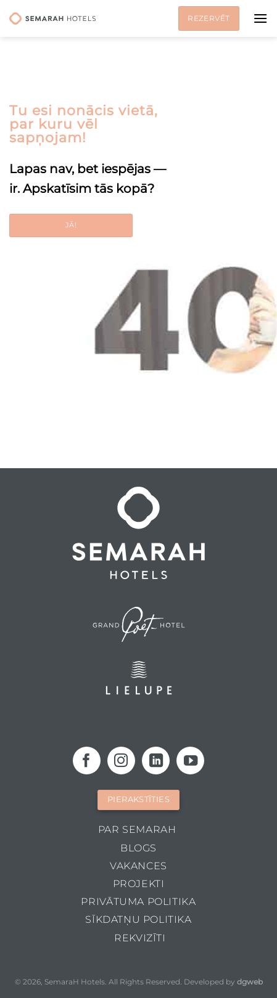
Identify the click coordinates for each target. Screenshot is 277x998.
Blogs (138, 848)
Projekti (139, 884)
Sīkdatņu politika (138, 919)
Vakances (138, 866)
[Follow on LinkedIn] (156, 760)
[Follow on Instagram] (121, 760)
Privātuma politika (138, 901)
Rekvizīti (140, 938)
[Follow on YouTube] (190, 760)
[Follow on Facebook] (87, 760)
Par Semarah (137, 829)
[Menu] (260, 18)
